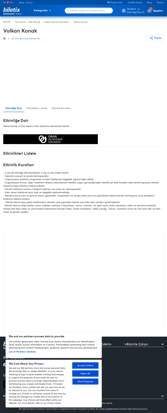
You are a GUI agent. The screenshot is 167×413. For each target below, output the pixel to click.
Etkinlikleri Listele (37, 108)
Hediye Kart (114, 2)
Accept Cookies (85, 365)
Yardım (160, 2)
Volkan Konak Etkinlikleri (56, 21)
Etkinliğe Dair (14, 108)
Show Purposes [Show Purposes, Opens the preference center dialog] (85, 381)
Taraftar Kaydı (134, 2)
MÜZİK (6, 21)
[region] (53, 370)
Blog (149, 2)
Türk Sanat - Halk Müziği (27, 21)
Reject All (85, 373)
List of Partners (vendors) (22, 351)
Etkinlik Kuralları (61, 108)
